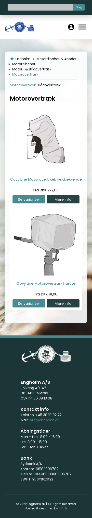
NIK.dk (63, 508)
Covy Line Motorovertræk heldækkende (46, 179)
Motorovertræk (23, 85)
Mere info (63, 199)
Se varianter (29, 199)
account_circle (71, 27)
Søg (79, 7)
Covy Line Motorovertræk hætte (46, 283)
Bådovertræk (49, 85)
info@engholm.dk (44, 420)
